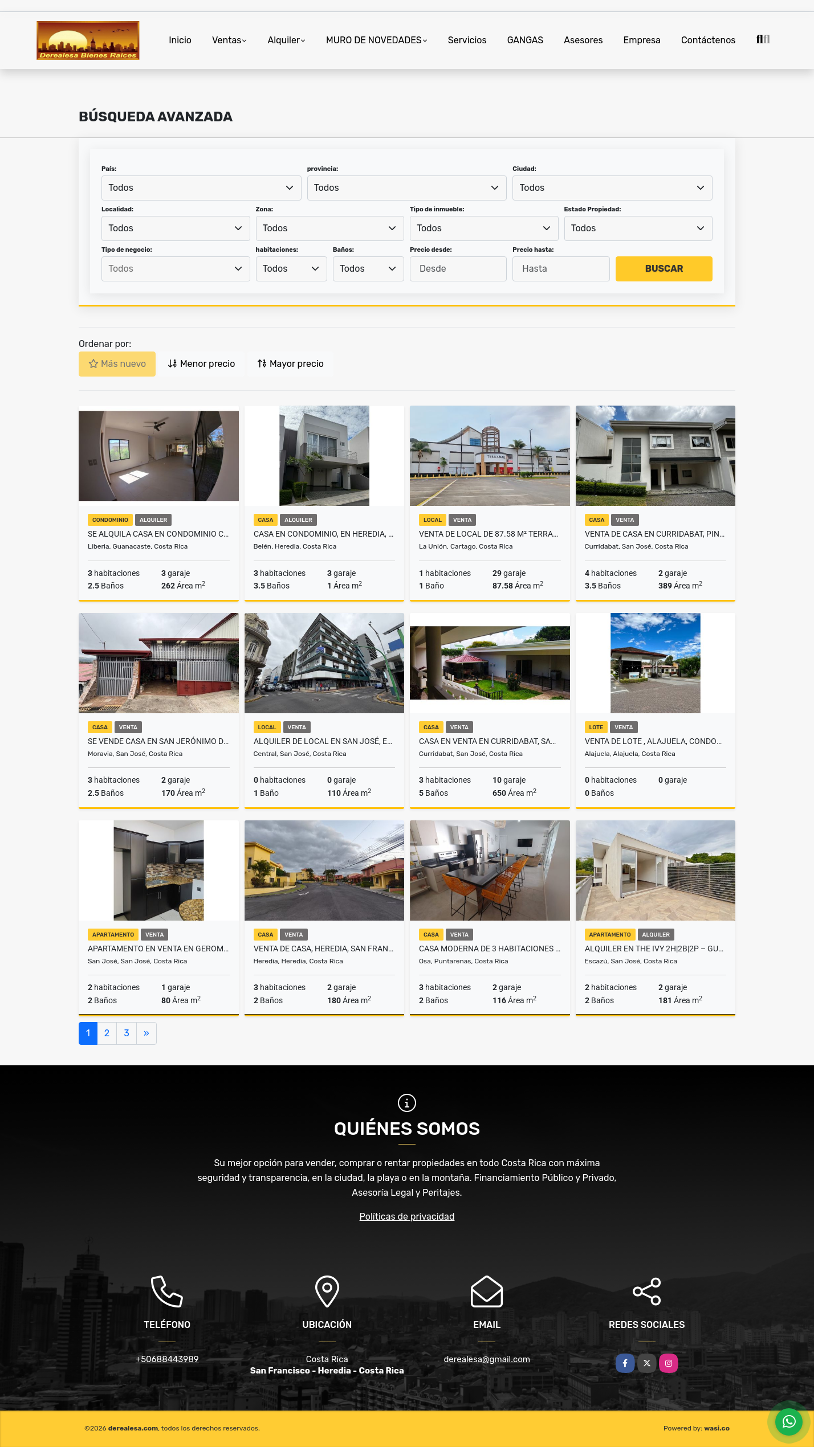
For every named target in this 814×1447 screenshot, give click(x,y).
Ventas (226, 40)
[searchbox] (175, 268)
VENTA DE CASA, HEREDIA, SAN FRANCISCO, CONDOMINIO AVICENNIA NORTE (325, 948)
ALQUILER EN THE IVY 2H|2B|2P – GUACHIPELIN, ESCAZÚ (656, 948)
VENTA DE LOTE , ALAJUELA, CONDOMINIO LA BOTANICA (656, 741)
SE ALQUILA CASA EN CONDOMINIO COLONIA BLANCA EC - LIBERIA (159, 533)
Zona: (265, 209)
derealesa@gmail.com (486, 1359)
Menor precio (201, 363)
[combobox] (201, 188)
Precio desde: (431, 250)
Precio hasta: (532, 250)
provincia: (322, 169)
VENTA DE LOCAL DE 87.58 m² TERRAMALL (490, 533)
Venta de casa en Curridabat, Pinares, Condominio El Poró (656, 533)
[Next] (146, 1033)
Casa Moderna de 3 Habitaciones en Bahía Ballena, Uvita (490, 948)
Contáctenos (708, 40)
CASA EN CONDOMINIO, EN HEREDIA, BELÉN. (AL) (325, 533)
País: (108, 169)
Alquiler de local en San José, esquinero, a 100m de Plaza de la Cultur (325, 741)
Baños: (343, 250)
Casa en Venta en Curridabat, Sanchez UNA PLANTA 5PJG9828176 (490, 741)
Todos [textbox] (120, 187)
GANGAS (525, 40)
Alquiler (283, 40)
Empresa (642, 40)
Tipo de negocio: (126, 250)
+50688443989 (167, 1359)
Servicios (467, 40)
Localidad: (117, 209)
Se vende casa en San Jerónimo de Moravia (159, 741)
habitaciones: (277, 250)
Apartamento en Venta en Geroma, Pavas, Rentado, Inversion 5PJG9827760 (159, 948)
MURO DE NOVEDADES (374, 40)
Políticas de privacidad (407, 1216)
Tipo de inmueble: (437, 209)
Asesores (583, 40)
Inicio (180, 40)
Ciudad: (524, 169)
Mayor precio (290, 363)
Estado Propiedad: (592, 209)
